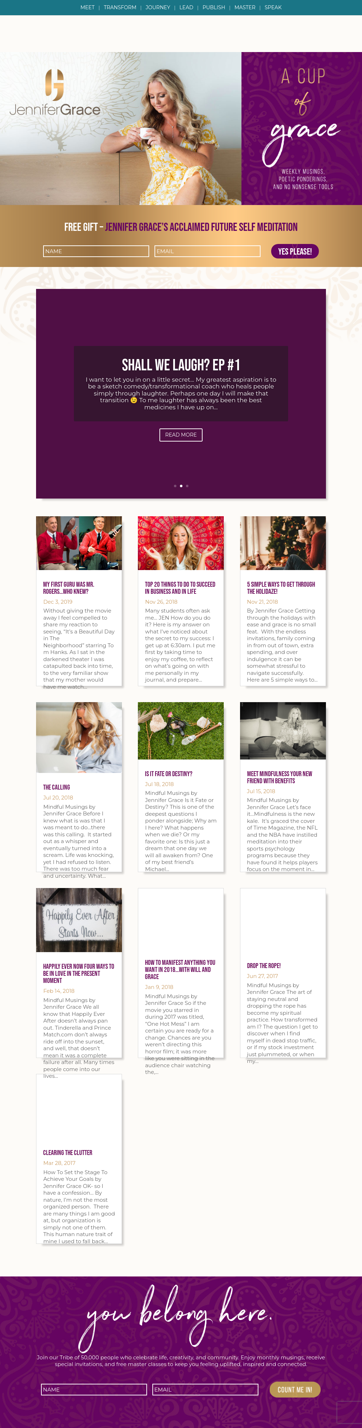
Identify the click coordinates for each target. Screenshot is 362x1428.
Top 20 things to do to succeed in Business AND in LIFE (180, 587)
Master (244, 8)
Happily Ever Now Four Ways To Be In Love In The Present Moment (78, 973)
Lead (186, 8)
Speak (273, 8)
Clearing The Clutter (67, 1152)
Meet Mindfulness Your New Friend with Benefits (279, 777)
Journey (158, 8)
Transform (120, 8)
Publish (214, 8)
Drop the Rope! (264, 965)
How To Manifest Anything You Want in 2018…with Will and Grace (180, 969)
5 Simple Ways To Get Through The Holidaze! (281, 587)
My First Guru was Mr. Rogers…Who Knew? (68, 587)
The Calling (56, 787)
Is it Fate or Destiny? (168, 774)
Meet (87, 8)
